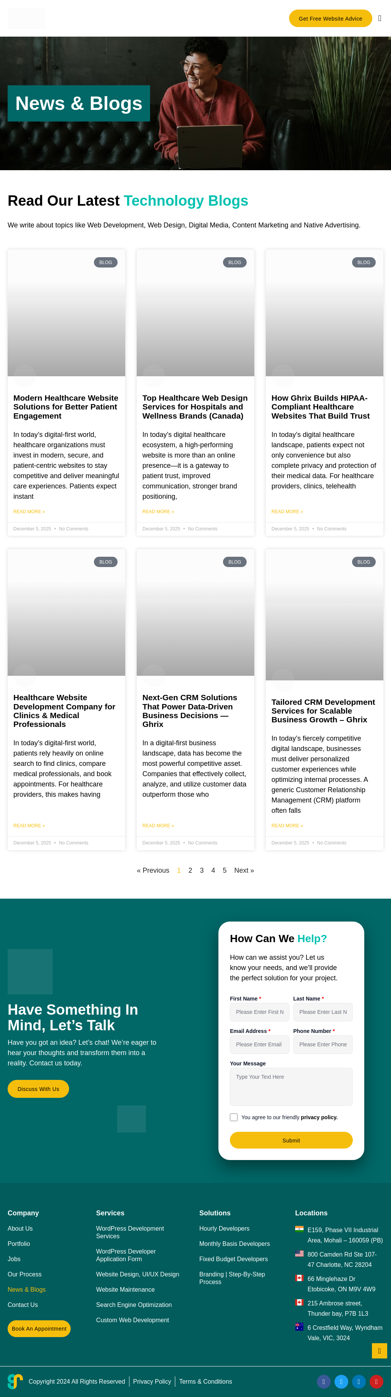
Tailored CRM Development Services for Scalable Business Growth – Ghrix (323, 711)
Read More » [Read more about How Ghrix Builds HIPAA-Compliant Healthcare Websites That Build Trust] (287, 511)
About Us (20, 1228)
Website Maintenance (125, 1289)
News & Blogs (27, 1289)
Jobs (14, 1259)
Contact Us (23, 1305)
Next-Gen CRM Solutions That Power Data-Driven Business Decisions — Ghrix (190, 710)
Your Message (248, 1063)
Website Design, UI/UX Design (137, 1274)
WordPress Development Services (130, 1232)
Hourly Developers (224, 1228)
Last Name (307, 999)
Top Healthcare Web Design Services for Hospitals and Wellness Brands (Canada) (195, 406)
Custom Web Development (132, 1320)
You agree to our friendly (289, 1117)
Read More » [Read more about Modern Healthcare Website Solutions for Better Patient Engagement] (29, 511)
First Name (244, 999)
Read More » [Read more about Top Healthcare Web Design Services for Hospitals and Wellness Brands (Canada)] (158, 511)
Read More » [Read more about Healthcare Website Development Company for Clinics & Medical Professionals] (29, 825)
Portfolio (19, 1244)
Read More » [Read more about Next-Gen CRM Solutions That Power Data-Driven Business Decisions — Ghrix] (158, 825)
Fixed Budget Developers (233, 1259)
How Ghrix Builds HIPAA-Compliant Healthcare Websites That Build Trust (320, 406)
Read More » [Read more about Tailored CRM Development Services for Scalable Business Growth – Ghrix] (287, 825)
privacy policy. (319, 1117)
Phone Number (313, 1031)
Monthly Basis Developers (234, 1244)
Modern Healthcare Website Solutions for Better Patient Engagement (65, 406)
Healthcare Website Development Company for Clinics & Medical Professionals (64, 710)
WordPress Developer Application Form (126, 1255)
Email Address (249, 1031)
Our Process (25, 1274)
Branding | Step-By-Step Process (232, 1278)
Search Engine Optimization (134, 1305)
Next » (244, 870)
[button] (379, 18)
